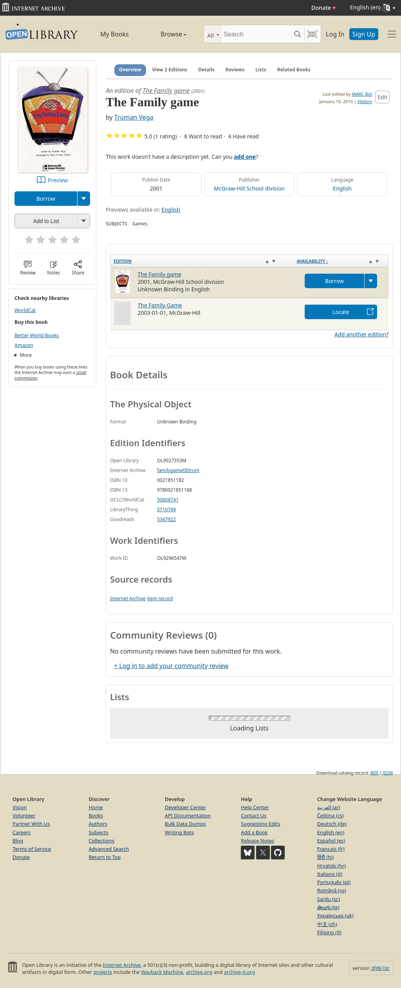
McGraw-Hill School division (249, 188)
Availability (313, 261)
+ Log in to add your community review (171, 665)
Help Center (255, 807)
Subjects (98, 832)
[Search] (255, 34)
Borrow (45, 198)
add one (245, 156)
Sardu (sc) (328, 899)
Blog (18, 840)
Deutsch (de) (332, 823)
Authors (98, 823)
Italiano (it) (330, 873)
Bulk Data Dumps (185, 823)
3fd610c (380, 968)
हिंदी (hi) (325, 857)
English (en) (331, 832)
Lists (260, 69)
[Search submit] (297, 34)
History (365, 101)
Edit (382, 97)
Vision (20, 807)
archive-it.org (239, 971)
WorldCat (25, 310)
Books (96, 815)
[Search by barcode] (312, 34)
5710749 (166, 509)
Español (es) (331, 840)
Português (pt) (334, 882)
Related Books (294, 69)
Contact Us (253, 815)
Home (96, 807)
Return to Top (105, 857)
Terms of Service (32, 848)
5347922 (166, 519)
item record (160, 598)
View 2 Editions (170, 69)
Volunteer (24, 815)
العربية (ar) (328, 807)
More (26, 355)
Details (206, 69)
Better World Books (36, 335)
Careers (22, 832)
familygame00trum (178, 470)
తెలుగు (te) (328, 907)
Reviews (235, 69)
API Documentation (188, 815)
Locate (340, 312)
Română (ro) (331, 890)
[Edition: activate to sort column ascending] (202, 260)
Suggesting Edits (260, 823)
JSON (388, 773)
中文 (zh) (327, 924)
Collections (101, 840)
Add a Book (254, 832)
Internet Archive (128, 598)
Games (140, 223)
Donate (323, 7)
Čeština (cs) (330, 815)
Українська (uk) (335, 915)
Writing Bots (179, 832)
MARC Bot (362, 94)
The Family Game (160, 305)
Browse (165, 34)
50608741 (168, 499)
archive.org (199, 971)
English (342, 188)
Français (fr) (331, 848)
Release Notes (257, 840)
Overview (130, 69)
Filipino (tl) (329, 932)
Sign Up (363, 34)
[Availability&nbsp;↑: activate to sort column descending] (341, 260)
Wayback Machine (162, 971)
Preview (58, 180)
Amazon (23, 345)
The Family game (166, 90)
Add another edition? (361, 334)
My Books (114, 34)
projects (102, 971)
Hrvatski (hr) (331, 865)
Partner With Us (31, 823)
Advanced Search (109, 848)
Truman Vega (134, 117)
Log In (335, 34)
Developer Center (185, 807)
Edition (123, 261)
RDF (374, 773)
